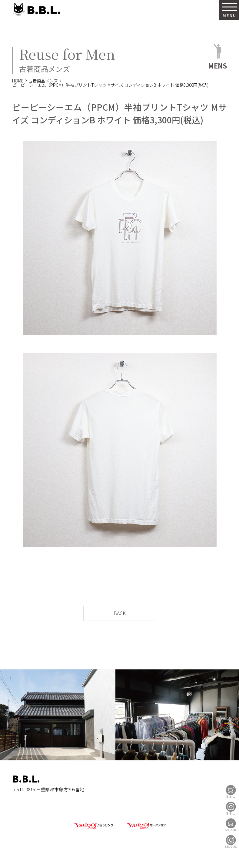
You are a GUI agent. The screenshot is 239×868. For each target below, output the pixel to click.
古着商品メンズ (43, 81)
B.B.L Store (231, 791)
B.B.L (36, 10)
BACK (120, 613)
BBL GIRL (231, 841)
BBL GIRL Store (231, 825)
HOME (18, 81)
